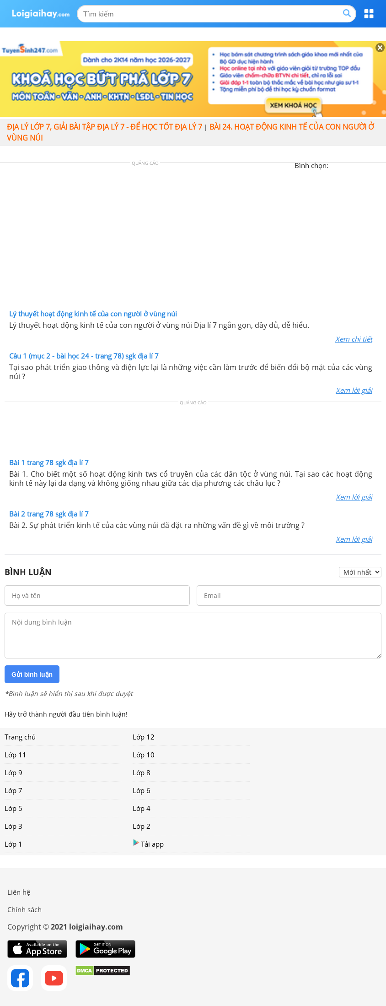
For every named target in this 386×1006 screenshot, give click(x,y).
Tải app (148, 843)
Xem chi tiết (353, 338)
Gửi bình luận (32, 674)
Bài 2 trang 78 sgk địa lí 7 (49, 513)
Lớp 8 (141, 772)
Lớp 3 (13, 826)
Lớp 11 (16, 754)
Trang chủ (20, 736)
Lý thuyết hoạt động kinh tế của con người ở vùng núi (93, 313)
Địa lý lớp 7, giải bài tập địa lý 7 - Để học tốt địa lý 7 (104, 127)
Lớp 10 (144, 754)
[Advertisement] (193, 238)
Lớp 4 (141, 808)
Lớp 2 (141, 826)
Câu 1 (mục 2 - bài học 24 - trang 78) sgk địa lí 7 (84, 355)
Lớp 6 (141, 790)
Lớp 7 (13, 790)
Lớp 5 (13, 808)
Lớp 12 (144, 736)
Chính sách (24, 909)
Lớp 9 (13, 772)
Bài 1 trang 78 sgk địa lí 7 (49, 462)
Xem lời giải (354, 390)
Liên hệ (18, 892)
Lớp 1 (13, 843)
